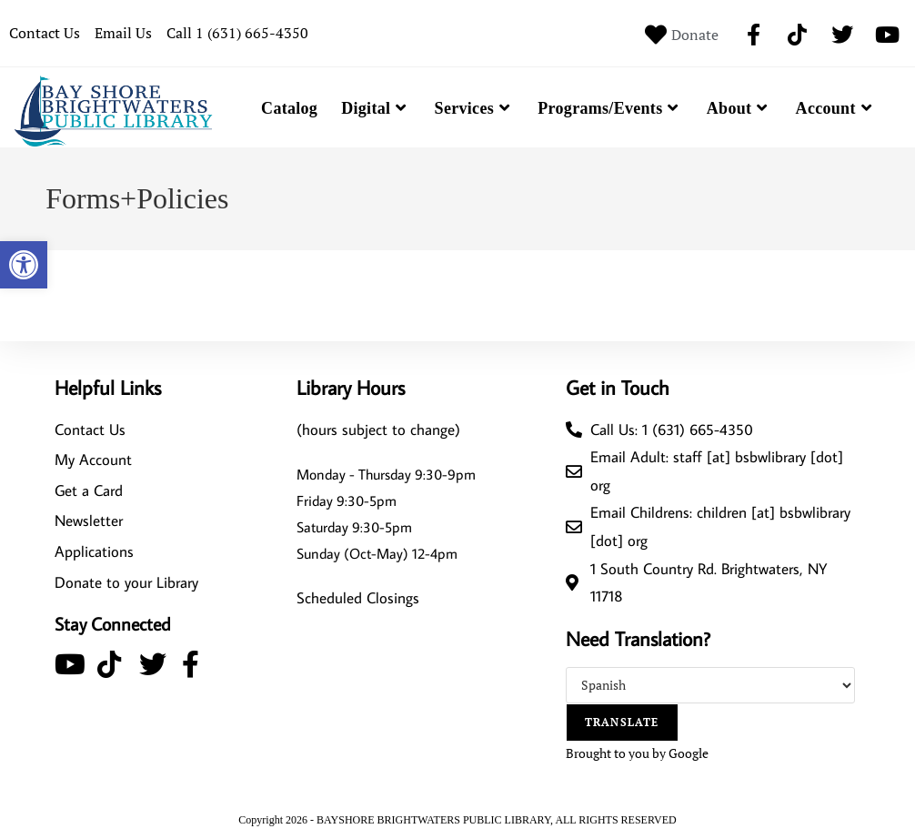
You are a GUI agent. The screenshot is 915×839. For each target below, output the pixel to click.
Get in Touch (617, 387)
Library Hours (351, 387)
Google (689, 753)
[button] (23, 264)
